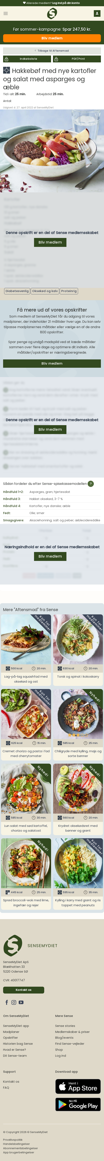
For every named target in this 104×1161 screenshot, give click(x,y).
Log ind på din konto (66, 3)
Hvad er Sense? (14, 1050)
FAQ (6, 1088)
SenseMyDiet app (16, 1026)
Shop (59, 1050)
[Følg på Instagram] (13, 1003)
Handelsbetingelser (16, 1144)
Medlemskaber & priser (72, 1032)
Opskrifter (10, 1038)
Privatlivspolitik (12, 1140)
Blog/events (64, 1038)
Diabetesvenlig (17, 291)
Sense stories (65, 1026)
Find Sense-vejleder (69, 1044)
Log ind (60, 1056)
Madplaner (11, 1032)
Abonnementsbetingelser (20, 1148)
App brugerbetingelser (18, 1152)
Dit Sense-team (15, 1056)
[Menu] (5, 13)
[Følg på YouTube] (21, 1003)
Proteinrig (69, 291)
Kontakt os (11, 1082)
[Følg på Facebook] (6, 1003)
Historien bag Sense (18, 1044)
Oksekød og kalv (45, 291)
